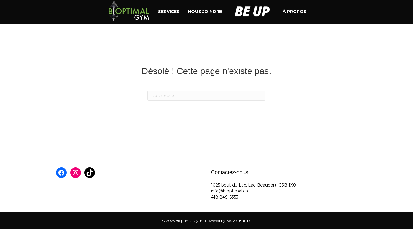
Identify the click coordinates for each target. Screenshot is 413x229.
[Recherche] (207, 96)
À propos (295, 11)
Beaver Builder (238, 220)
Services (169, 11)
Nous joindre (205, 11)
